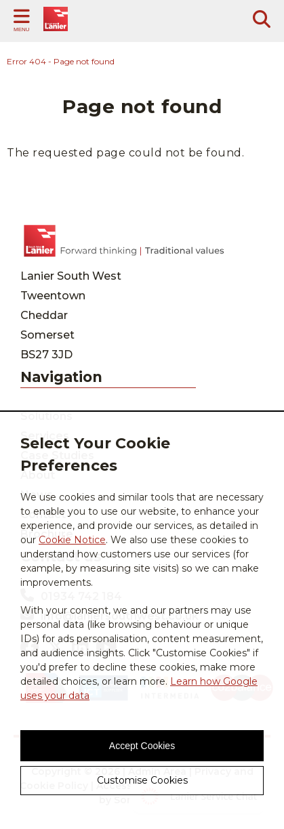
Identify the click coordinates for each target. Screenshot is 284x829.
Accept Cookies (142, 745)
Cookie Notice (72, 540)
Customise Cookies (142, 780)
